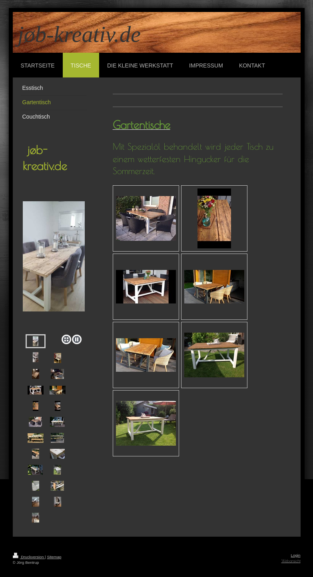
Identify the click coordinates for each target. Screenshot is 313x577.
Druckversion (29, 557)
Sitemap (54, 557)
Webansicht (291, 561)
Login (296, 555)
